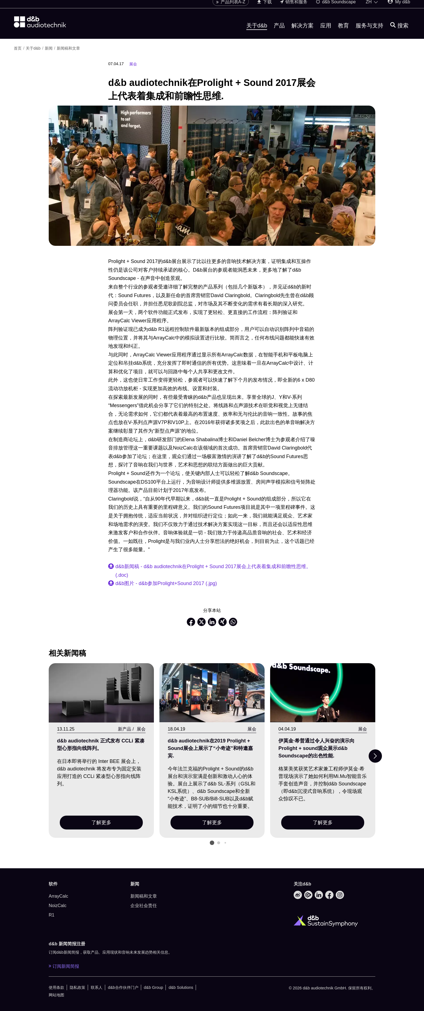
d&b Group (153, 987)
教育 (343, 31)
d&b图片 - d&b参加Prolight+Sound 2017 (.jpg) (166, 583)
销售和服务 (293, 7)
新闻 (49, 48)
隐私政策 (77, 987)
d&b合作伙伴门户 (123, 987)
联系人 (96, 987)
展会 (133, 64)
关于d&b (256, 31)
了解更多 (101, 822)
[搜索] (399, 31)
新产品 (124, 728)
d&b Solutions (181, 987)
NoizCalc (57, 905)
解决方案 (302, 31)
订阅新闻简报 (64, 966)
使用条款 (56, 987)
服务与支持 (369, 31)
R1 (51, 915)
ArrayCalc (58, 896)
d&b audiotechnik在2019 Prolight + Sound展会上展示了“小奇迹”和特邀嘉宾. (210, 748)
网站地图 (56, 995)
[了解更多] (101, 693)
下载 (264, 7)
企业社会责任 (143, 905)
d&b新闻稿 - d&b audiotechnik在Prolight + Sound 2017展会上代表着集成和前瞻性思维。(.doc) (213, 571)
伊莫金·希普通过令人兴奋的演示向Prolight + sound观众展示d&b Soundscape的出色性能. (316, 748)
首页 (18, 48)
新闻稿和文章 (68, 48)
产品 (279, 31)
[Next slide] (375, 756)
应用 (325, 31)
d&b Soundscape (336, 7)
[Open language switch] (372, 8)
